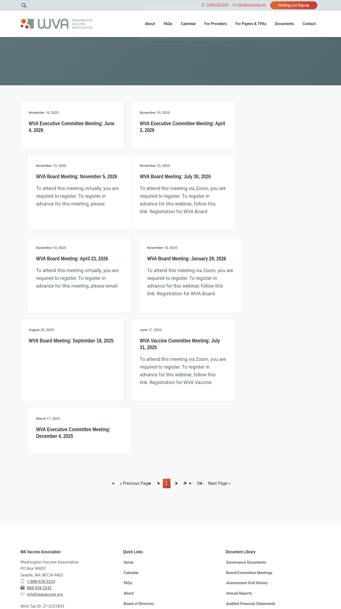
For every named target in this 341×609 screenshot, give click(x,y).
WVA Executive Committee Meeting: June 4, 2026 (66, 126)
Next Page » (219, 400)
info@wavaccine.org (251, 5)
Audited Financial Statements (250, 520)
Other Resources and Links (248, 530)
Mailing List (133, 540)
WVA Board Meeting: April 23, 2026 (167, 205)
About (129, 509)
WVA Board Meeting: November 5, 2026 (269, 126)
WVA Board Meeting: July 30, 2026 (64, 205)
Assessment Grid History (247, 499)
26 (200, 399)
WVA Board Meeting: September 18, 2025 (66, 305)
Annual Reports (239, 509)
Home (129, 479)
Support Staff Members (143, 530)
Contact (130, 550)
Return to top (239, 595)
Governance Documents (246, 479)
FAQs (128, 499)
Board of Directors (139, 520)
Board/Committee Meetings (249, 489)
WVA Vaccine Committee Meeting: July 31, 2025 (166, 305)
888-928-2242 (39, 504)
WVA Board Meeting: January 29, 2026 (268, 208)
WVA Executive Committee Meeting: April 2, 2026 (168, 126)
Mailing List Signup (293, 5)
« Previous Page (135, 400)
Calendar (131, 489)
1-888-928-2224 (217, 5)
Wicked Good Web (118, 595)
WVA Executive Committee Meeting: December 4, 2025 (271, 305)
